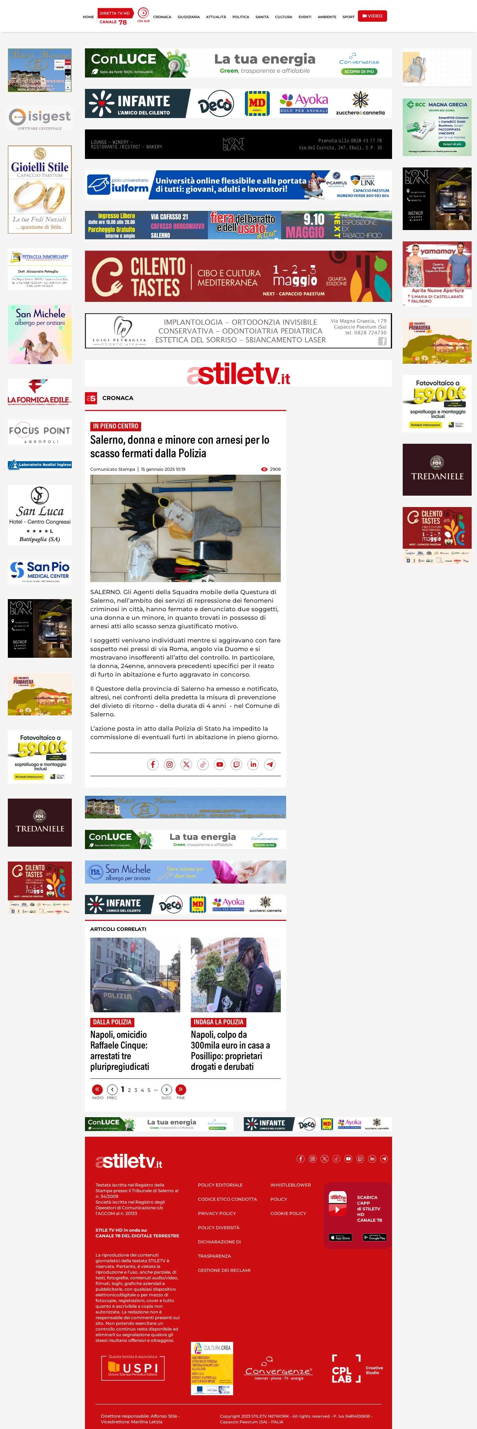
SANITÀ (262, 17)
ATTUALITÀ (216, 17)
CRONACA (162, 17)
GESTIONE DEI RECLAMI (224, 1270)
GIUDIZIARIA (189, 17)
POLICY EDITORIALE (220, 1185)
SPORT (349, 17)
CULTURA (283, 17)
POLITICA (240, 17)
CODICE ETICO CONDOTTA (227, 1199)
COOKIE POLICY (288, 1213)
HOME (88, 17)
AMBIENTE (327, 17)
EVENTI (305, 17)
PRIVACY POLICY (217, 1213)
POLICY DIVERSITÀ (219, 1227)
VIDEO (372, 15)
